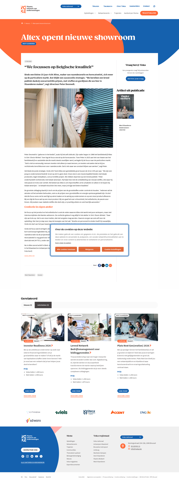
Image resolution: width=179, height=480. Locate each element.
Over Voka (121, 6)
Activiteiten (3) (43, 305)
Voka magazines (72, 462)
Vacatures (108, 6)
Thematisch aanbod (73, 453)
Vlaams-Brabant (98, 459)
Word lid (48, 477)
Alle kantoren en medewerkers (33, 462)
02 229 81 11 (134, 446)
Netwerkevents (104, 13)
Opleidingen (89, 13)
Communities (71, 450)
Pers (26, 477)
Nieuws (95, 6)
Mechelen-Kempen (99, 453)
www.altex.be (29, 256)
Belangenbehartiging (74, 456)
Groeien (40, 275)
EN (22, 477)
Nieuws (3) (28, 305)
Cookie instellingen (132, 477)
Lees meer (29, 391)
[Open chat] (155, 6)
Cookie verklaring (120, 477)
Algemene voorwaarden (94, 477)
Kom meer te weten (63, 243)
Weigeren (89, 249)
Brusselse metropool (100, 447)
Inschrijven (30, 396)
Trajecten (117, 13)
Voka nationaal (98, 441)
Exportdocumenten (73, 465)
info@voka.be (135, 449)
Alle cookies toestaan (66, 249)
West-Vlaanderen (30, 275)
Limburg (96, 450)
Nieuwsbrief (32, 477)
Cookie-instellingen (113, 249)
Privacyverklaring (108, 477)
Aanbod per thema (131, 13)
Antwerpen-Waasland (100, 444)
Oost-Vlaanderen (99, 456)
